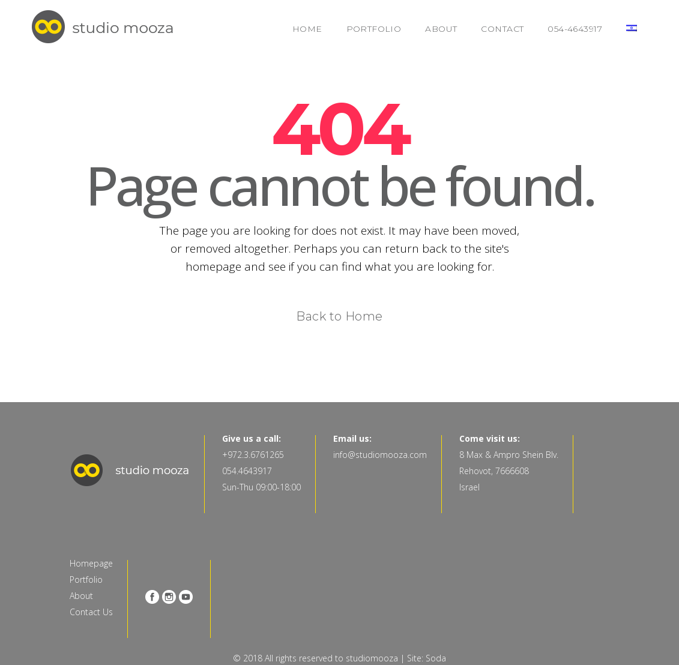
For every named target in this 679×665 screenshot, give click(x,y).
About (81, 595)
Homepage (91, 563)
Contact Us (91, 612)
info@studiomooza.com (380, 454)
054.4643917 (247, 471)
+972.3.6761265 (253, 454)
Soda (436, 658)
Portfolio (86, 579)
